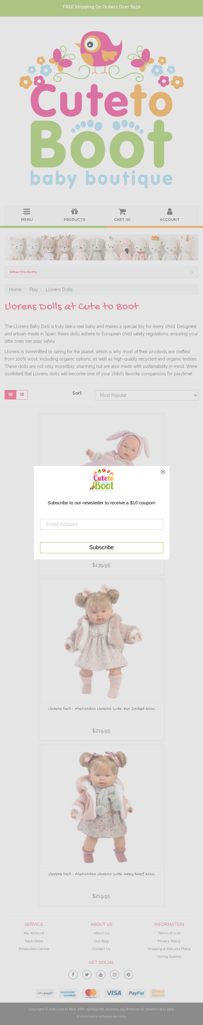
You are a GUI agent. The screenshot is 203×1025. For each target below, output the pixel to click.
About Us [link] (101, 933)
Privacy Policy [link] (169, 941)
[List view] (22, 395)
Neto (122, 1017)
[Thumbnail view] (10, 395)
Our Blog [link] (101, 941)
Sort (77, 393)
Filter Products (101, 272)
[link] (73, 973)
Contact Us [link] (101, 949)
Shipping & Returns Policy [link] (169, 949)
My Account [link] (34, 933)
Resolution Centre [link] (34, 949)
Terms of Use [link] (169, 933)
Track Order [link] (33, 941)
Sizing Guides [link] (169, 956)
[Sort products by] (146, 395)
